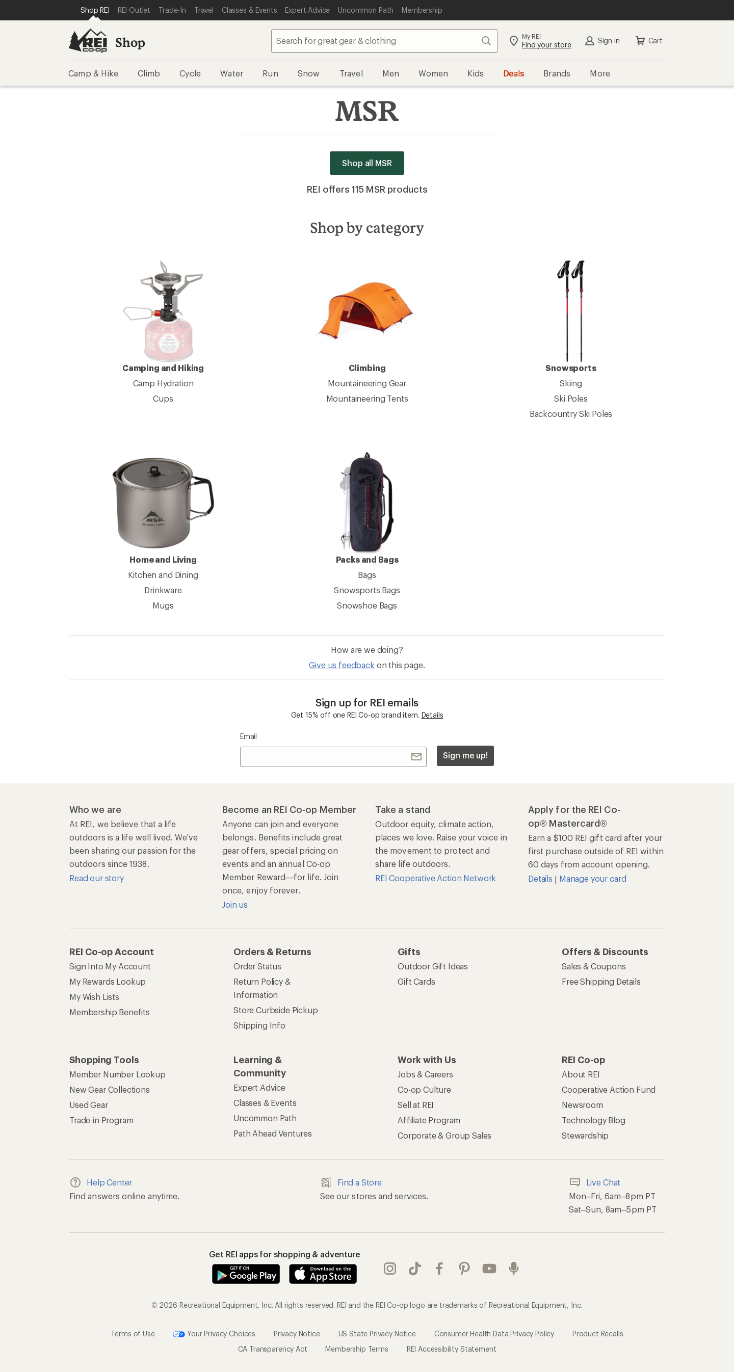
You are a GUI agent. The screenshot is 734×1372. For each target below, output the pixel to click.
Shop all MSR (367, 163)
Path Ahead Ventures (272, 1133)
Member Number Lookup (117, 1074)
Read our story (96, 878)
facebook (439, 1268)
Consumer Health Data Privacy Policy (494, 1333)
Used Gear (88, 1105)
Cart (648, 41)
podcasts (514, 1268)
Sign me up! (465, 755)
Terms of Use (132, 1333)
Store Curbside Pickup (275, 1010)
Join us (235, 904)
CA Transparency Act (272, 1348)
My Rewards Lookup (107, 981)
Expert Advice (259, 1087)
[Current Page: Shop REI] (95, 10)
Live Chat (595, 1182)
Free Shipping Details (601, 981)
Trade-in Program (101, 1120)
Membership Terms (356, 1348)
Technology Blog (593, 1120)
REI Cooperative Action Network (435, 878)
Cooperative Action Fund (609, 1089)
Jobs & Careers (425, 1074)
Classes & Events (264, 1102)
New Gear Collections (109, 1089)
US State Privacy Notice (377, 1333)
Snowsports (571, 316)
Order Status (257, 966)
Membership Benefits (109, 1012)
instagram (390, 1268)
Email (248, 736)
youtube (489, 1268)
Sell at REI (416, 1105)
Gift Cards (416, 981)
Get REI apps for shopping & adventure (284, 1254)
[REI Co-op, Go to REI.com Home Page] (87, 41)
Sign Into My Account (110, 966)
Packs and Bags (367, 508)
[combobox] (384, 40)
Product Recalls (597, 1333)
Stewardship (585, 1135)
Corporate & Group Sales (444, 1135)
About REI (581, 1074)
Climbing (367, 316)
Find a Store (351, 1182)
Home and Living (163, 508)
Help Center (100, 1182)
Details (432, 714)
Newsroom (582, 1105)
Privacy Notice (297, 1333)
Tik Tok (415, 1268)
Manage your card (592, 878)
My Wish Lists (94, 996)
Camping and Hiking (163, 316)
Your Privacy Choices (214, 1334)
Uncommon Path (265, 1118)
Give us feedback (341, 665)
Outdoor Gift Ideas (433, 966)
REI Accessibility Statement (451, 1348)
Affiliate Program (429, 1120)
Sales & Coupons (594, 966)
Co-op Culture (424, 1089)
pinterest (464, 1268)
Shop (130, 42)
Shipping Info (259, 1025)
